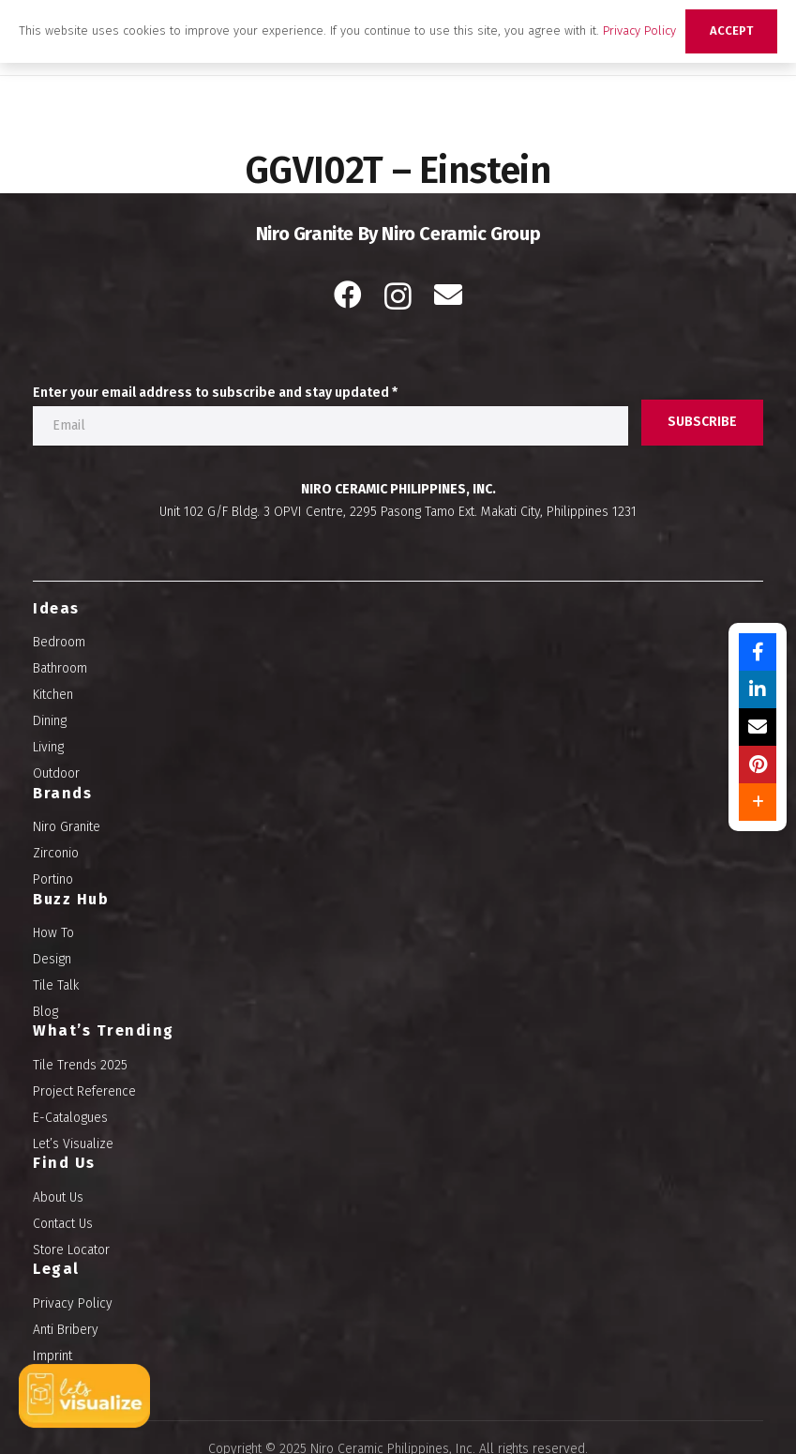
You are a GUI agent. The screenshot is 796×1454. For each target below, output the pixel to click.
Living (48, 747)
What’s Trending (103, 1030)
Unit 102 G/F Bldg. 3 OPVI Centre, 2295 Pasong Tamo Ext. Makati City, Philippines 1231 (398, 512)
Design (52, 959)
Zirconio (56, 853)
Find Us (64, 1163)
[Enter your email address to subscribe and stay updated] (330, 426)
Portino (53, 879)
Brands (62, 793)
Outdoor (56, 773)
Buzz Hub (71, 899)
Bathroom (60, 668)
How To (53, 933)
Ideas (56, 608)
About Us (58, 1197)
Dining (50, 721)
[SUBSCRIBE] (702, 423)
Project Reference (84, 1091)
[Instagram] (398, 295)
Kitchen (53, 695)
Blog (45, 1012)
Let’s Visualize (73, 1144)
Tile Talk (56, 985)
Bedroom (59, 642)
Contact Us (63, 1224)
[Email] (448, 294)
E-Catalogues (70, 1118)
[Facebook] (348, 294)
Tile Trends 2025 (80, 1065)
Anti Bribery (65, 1330)
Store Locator (71, 1250)
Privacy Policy (73, 1303)
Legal (56, 1269)
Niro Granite (66, 827)
